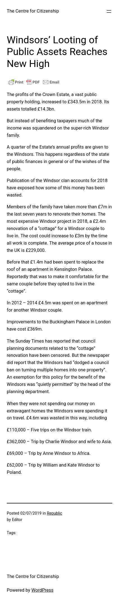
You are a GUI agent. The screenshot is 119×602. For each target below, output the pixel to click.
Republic (54, 513)
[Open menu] (109, 11)
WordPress (42, 590)
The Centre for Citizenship (33, 11)
